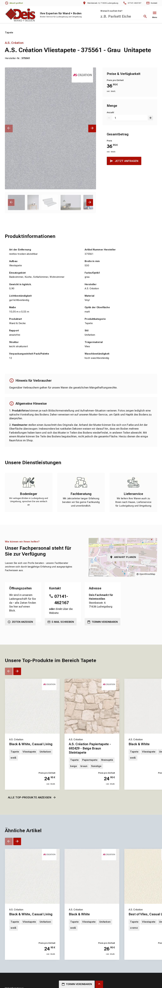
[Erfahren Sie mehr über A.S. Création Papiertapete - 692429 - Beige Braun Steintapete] (92, 706)
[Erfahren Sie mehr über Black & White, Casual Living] (32, 706)
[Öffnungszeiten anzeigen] (14, 3)
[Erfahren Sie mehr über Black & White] (92, 876)
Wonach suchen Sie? (111, 11)
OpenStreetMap (147, 574)
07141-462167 (61, 599)
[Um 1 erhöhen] (150, 118)
